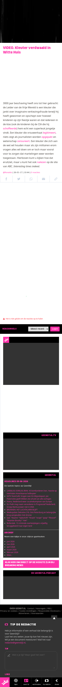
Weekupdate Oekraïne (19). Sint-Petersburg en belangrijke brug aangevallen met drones (31, 513)
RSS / (50, 609)
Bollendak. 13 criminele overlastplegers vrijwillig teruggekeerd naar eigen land (27, 524)
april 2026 (11, 547)
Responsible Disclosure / (50, 611)
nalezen (41, 162)
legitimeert (49, 132)
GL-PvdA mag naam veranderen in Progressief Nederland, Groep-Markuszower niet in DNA (31, 505)
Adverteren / (25, 613)
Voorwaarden (37, 613)
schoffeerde (10, 128)
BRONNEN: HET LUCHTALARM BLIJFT (22, 509)
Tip (6, 649)
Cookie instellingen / (29, 611)
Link (7, 674)
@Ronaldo (7, 173)
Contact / (31, 609)
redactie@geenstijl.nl (15, 642)
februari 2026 (12, 552)
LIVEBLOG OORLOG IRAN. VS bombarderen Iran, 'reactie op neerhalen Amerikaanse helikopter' (32, 492)
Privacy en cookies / (10, 611)
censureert (23, 141)
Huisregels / (42, 609)
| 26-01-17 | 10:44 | (26, 173)
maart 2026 (12, 549)
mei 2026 (11, 544)
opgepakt (47, 137)
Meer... (9, 555)
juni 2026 (11, 541)
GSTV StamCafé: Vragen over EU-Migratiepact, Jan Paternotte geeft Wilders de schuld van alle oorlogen (29, 497)
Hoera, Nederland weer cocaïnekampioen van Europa (29, 501)
